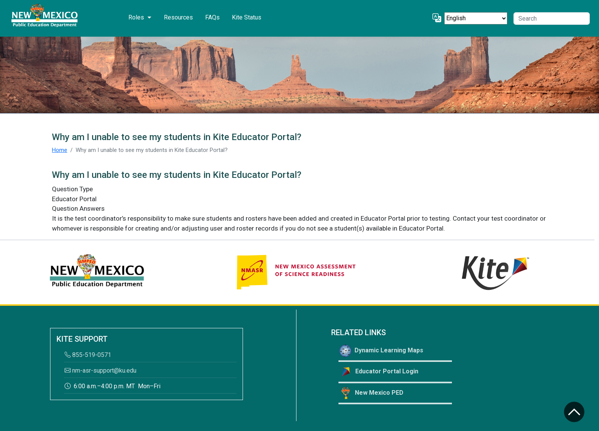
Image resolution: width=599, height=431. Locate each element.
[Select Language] (475, 18)
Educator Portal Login (378, 371)
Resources (178, 17)
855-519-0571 (88, 354)
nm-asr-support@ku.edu (100, 370)
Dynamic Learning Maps (381, 351)
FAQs (212, 17)
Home (59, 150)
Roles (136, 17)
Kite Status (246, 17)
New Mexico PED (371, 393)
